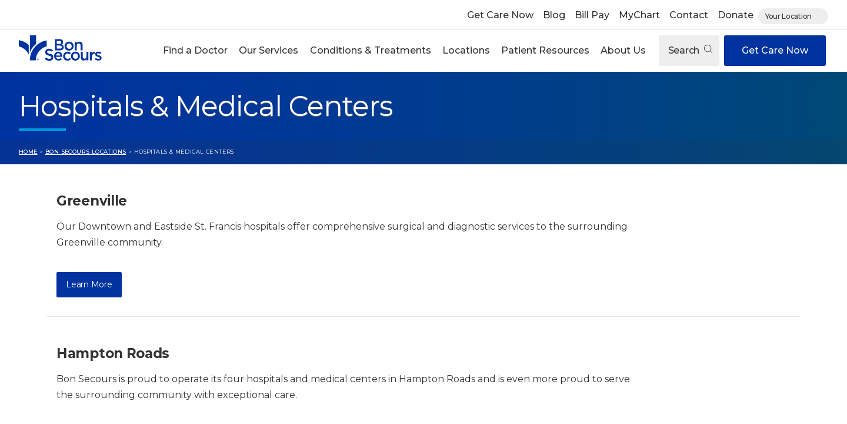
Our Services (268, 50)
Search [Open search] (690, 50)
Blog (554, 15)
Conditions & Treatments (370, 50)
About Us (623, 50)
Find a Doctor (195, 50)
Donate (735, 15)
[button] (196, 50)
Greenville (91, 201)
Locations (466, 50)
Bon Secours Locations (85, 151)
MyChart (639, 15)
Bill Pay (592, 15)
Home (28, 151)
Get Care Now (500, 15)
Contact (688, 15)
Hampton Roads (112, 353)
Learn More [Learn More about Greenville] (89, 284)
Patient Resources (545, 50)
